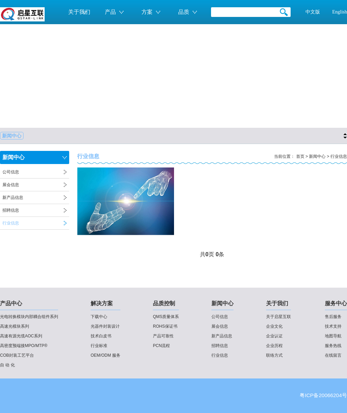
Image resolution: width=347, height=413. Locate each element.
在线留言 (333, 355)
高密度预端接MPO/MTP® (23, 345)
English (339, 12)
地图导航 (333, 336)
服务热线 (333, 345)
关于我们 (277, 303)
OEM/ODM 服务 (105, 355)
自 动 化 (7, 365)
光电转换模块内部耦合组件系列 (29, 316)
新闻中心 (11, 135)
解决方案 (102, 303)
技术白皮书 (101, 336)
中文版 (312, 12)
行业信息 (10, 223)
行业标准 (99, 345)
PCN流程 (161, 345)
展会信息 (10, 184)
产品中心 (11, 303)
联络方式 (274, 355)
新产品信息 (12, 197)
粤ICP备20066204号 (323, 395)
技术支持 (333, 326)
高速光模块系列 (14, 326)
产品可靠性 (163, 336)
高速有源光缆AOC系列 (21, 336)
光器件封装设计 (105, 326)
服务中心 (336, 303)
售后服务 (333, 316)
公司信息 (10, 172)
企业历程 (274, 345)
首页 (300, 156)
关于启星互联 (278, 316)
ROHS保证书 (165, 326)
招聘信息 (10, 210)
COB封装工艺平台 (17, 355)
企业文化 (274, 326)
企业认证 (274, 336)
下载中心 (99, 316)
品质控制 (164, 303)
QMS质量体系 (166, 316)
